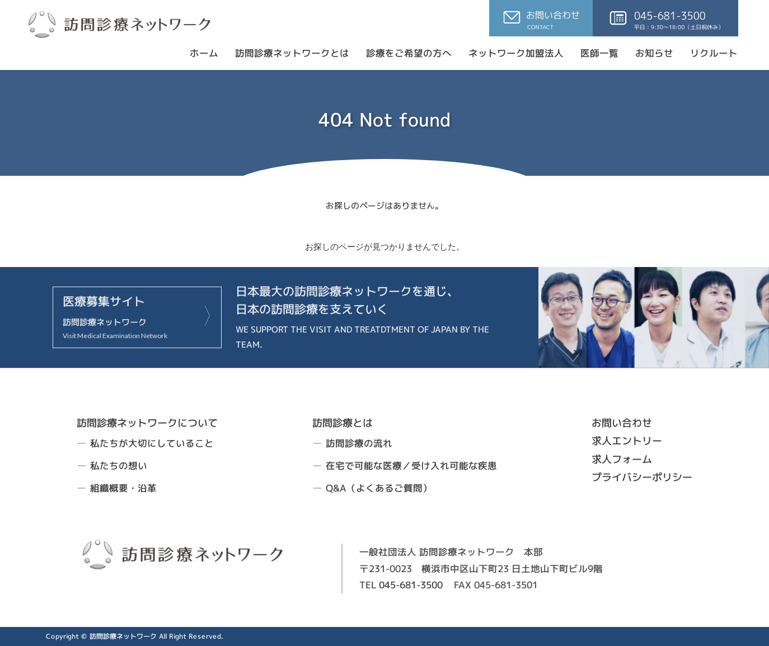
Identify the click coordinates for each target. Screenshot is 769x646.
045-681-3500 (411, 584)
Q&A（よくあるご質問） (379, 487)
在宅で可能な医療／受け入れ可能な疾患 (411, 465)
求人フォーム (622, 459)
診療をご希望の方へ (409, 52)
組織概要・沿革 (123, 487)
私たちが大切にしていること (152, 443)
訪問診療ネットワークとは (292, 52)
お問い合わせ (622, 423)
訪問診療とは (342, 422)
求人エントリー (627, 441)
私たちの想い (118, 465)
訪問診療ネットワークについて (147, 423)
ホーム (204, 52)
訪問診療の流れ (359, 443)
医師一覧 (599, 52)
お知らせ (654, 52)
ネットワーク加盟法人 (516, 52)
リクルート (714, 52)
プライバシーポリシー (642, 477)
